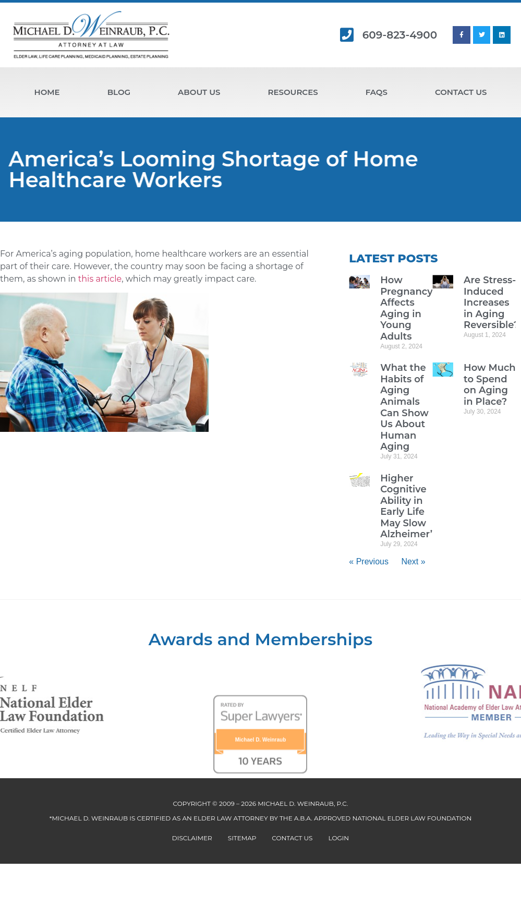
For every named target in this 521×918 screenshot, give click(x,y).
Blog (118, 92)
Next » (413, 561)
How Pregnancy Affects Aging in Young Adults (406, 308)
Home (47, 92)
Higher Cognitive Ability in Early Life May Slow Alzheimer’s (408, 506)
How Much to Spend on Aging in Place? (490, 384)
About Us (199, 92)
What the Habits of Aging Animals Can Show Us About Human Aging (404, 407)
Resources (293, 92)
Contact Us (461, 92)
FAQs (376, 92)
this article (100, 279)
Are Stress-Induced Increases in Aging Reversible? (491, 302)
